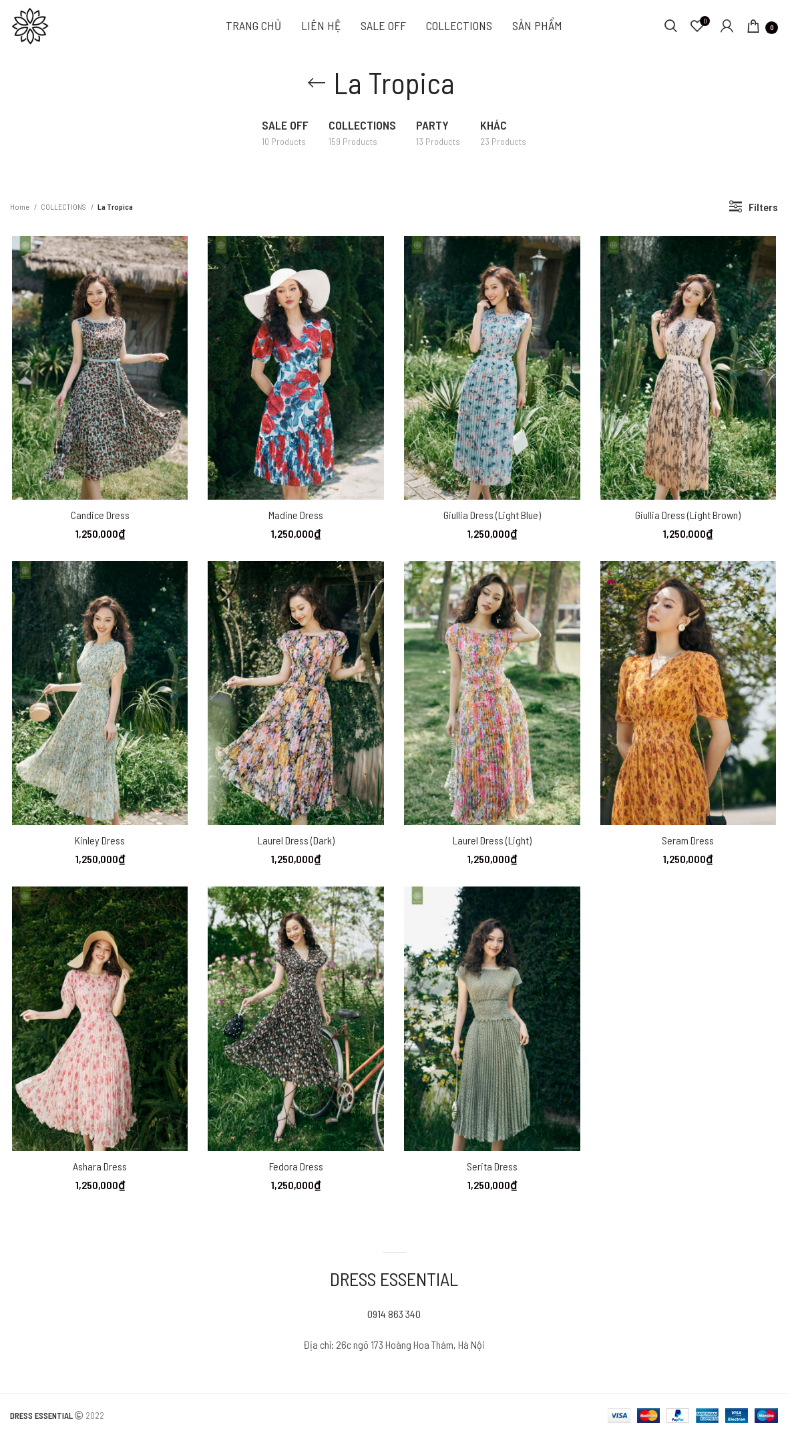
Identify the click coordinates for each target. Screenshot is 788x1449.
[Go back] (316, 90)
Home (20, 214)
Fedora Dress (295, 1178)
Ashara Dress (98, 1178)
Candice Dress (98, 524)
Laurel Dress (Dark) (295, 851)
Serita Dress (492, 1178)
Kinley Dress (98, 851)
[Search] (671, 30)
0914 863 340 (394, 1326)
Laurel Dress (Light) (492, 851)
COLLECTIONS (64, 214)
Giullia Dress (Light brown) (690, 524)
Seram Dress (690, 851)
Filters (763, 214)
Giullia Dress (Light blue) (493, 524)
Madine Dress (295, 524)
